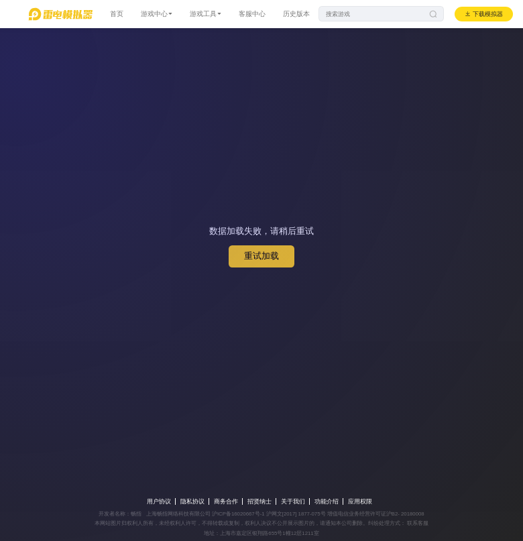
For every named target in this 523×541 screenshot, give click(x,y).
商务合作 (226, 501)
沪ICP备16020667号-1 (238, 514)
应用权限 (360, 501)
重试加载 (261, 256)
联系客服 (417, 523)
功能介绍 (326, 501)
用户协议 (159, 501)
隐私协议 (192, 501)
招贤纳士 (259, 501)
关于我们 (293, 501)
